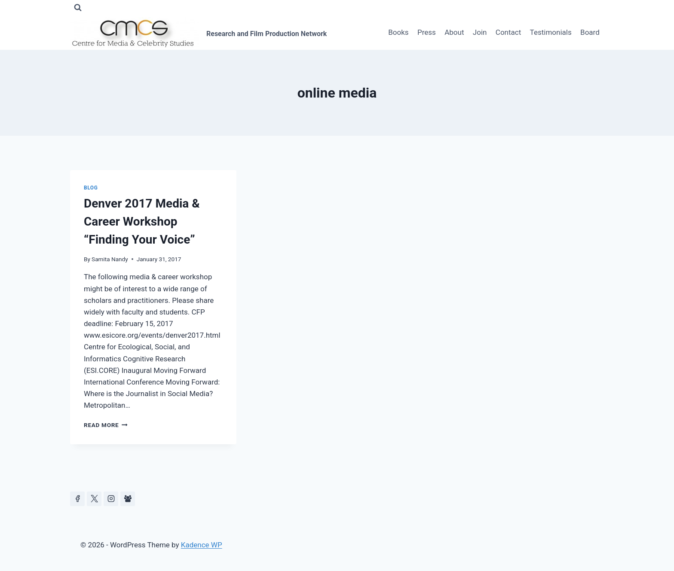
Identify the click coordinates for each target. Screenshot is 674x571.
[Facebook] (77, 499)
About (454, 32)
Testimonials (551, 32)
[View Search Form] (78, 7)
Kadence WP (201, 544)
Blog (91, 188)
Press (426, 32)
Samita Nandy (110, 259)
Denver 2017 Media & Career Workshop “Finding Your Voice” (142, 221)
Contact (508, 32)
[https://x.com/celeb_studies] (94, 499)
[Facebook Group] (127, 499)
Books (398, 32)
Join (480, 32)
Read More (106, 424)
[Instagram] (111, 499)
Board (590, 32)
